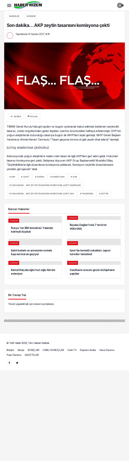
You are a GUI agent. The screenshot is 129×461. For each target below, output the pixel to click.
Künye (21, 350)
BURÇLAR (33, 350)
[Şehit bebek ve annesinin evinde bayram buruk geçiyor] (35, 248)
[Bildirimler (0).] (119, 5)
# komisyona (57, 177)
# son (74, 177)
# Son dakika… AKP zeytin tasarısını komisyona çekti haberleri (45, 185)
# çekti (25, 177)
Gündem (31, 16)
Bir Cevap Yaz (17, 295)
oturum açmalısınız (43, 304)
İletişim (10, 350)
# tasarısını (86, 193)
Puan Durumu (14, 354)
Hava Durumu (106, 350)
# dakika (39, 177)
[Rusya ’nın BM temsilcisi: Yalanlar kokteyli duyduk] (35, 226)
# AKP (12, 177)
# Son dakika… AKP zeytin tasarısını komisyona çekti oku (41, 193)
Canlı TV (72, 350)
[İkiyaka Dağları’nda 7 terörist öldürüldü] (94, 226)
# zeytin (103, 193)
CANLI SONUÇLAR (53, 350)
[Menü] (9, 5)
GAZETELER (32, 354)
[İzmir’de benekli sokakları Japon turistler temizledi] (94, 248)
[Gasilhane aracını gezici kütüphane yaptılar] (94, 269)
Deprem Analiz (88, 350)
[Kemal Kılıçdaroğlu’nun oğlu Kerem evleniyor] (35, 269)
